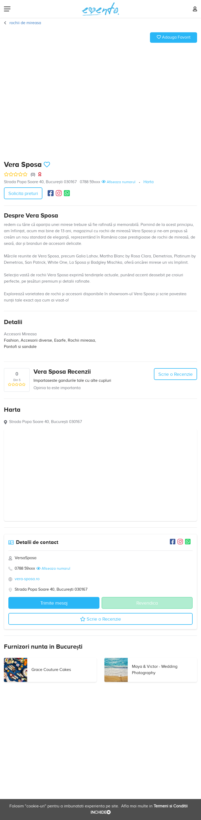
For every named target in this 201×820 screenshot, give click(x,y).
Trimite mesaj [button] (54, 603)
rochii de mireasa (24, 22)
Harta (148, 181)
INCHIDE (101, 812)
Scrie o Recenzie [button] (175, 374)
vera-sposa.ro (27, 578)
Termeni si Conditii (170, 806)
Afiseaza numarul (118, 182)
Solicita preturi (23, 193)
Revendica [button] (147, 603)
